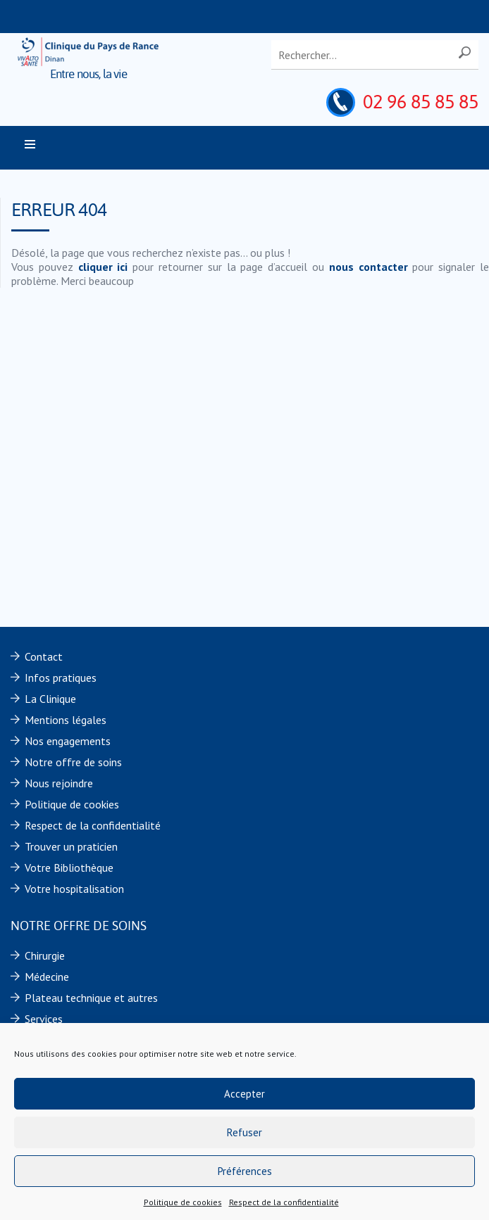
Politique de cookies (183, 1202)
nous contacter (368, 267)
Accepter (244, 1093)
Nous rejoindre (59, 783)
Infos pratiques (61, 678)
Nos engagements (68, 741)
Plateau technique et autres (91, 998)
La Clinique (50, 699)
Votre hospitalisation (74, 889)
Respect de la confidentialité (284, 1202)
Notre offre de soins (73, 762)
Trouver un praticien (71, 846)
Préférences (245, 1171)
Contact (44, 656)
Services (44, 1019)
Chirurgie (45, 955)
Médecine (47, 977)
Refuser (244, 1132)
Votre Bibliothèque (69, 867)
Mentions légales (65, 720)
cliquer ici (103, 267)
